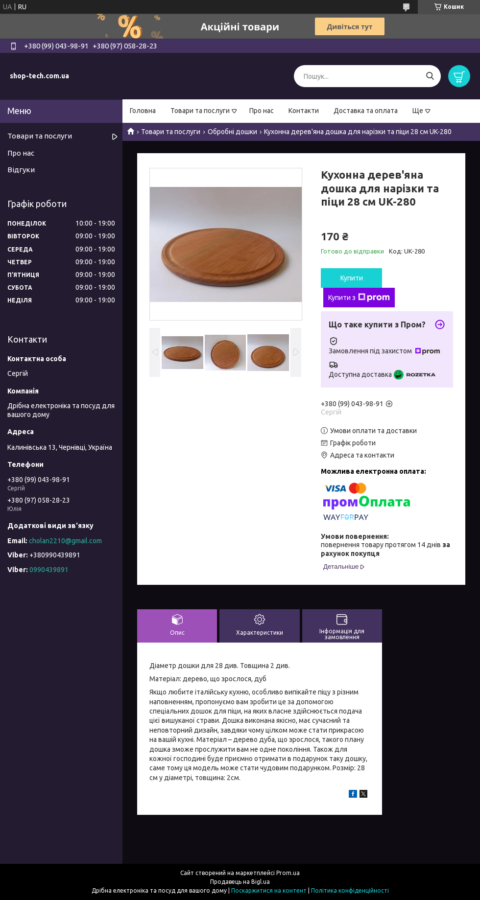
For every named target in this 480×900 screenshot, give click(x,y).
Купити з (359, 297)
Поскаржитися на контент (269, 890)
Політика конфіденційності (350, 890)
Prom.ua (288, 873)
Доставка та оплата (366, 111)
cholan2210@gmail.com (65, 541)
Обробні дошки (232, 132)
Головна (143, 111)
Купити (351, 278)
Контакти (303, 111)
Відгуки (21, 169)
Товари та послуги (200, 111)
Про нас (261, 111)
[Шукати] (430, 76)
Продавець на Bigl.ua (240, 881)
